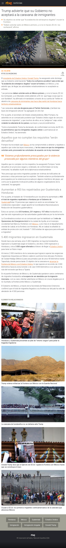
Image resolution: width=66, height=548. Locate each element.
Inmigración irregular (32, 525)
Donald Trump (50, 525)
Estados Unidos (56, 246)
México (26, 145)
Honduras (12, 520)
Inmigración (14, 525)
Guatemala (5, 202)
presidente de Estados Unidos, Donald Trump (21, 78)
